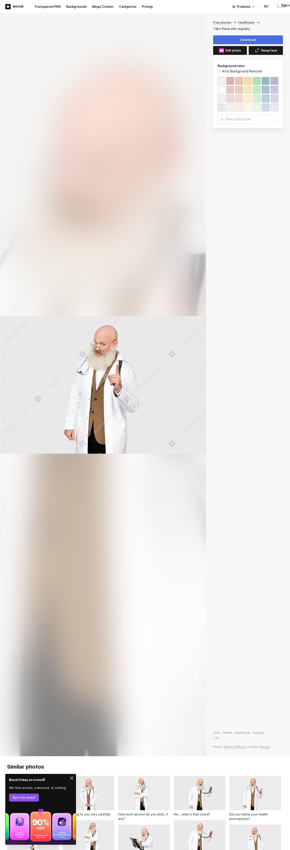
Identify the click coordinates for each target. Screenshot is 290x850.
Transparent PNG (47, 6)
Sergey (265, 747)
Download (248, 40)
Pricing (147, 6)
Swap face (265, 50)
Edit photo (230, 50)
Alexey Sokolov (235, 747)
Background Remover (246, 71)
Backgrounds (76, 6)
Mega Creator (103, 6)
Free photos (222, 22)
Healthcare (246, 22)
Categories (127, 6)
